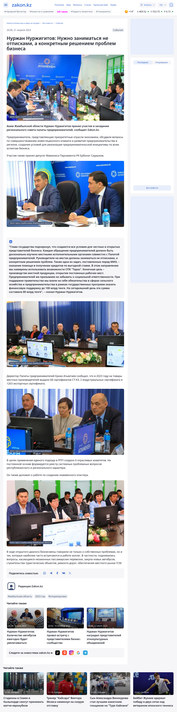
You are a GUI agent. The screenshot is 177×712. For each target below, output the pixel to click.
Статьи (87, 4)
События (59, 23)
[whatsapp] (44, 573)
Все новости (48, 23)
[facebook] (57, 573)
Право (113, 4)
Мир (68, 4)
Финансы (77, 4)
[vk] (63, 573)
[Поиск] (171, 5)
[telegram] (51, 573)
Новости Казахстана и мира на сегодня (23, 23)
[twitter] (70, 573)
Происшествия (100, 4)
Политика (59, 4)
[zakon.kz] (22, 5)
